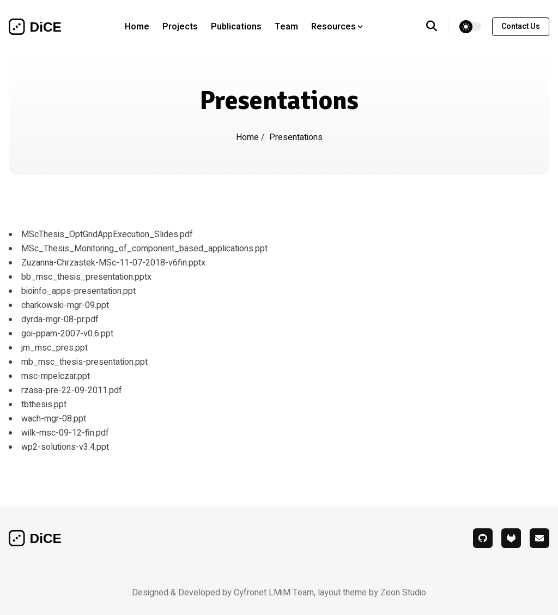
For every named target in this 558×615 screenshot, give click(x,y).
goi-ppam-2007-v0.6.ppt (67, 333)
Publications (236, 26)
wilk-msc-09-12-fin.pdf (65, 432)
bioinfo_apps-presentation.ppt (78, 291)
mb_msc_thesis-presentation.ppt (84, 362)
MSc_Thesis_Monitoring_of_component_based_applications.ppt (144, 248)
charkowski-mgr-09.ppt (65, 305)
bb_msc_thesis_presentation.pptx (86, 277)
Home (137, 26)
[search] (437, 26)
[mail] (539, 538)
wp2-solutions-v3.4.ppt (65, 447)
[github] (483, 538)
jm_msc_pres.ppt (54, 347)
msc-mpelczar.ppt (55, 376)
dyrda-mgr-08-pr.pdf (60, 319)
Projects (180, 26)
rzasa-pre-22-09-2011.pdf (71, 390)
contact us (520, 26)
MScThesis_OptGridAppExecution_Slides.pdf (107, 234)
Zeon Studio (403, 592)
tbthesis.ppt (43, 404)
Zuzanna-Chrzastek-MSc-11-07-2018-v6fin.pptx (113, 262)
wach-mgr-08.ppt (53, 418)
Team (286, 26)
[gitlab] (511, 538)
